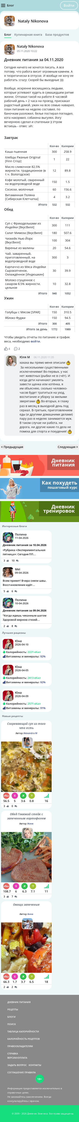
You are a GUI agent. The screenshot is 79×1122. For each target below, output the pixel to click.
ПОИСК (11, 1024)
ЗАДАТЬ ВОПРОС (17, 1065)
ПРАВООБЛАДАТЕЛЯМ (20, 1046)
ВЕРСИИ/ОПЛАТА (17, 1057)
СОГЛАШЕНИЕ (15, 1072)
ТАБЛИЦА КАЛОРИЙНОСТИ (23, 1031)
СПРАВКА (12, 1053)
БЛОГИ (11, 1016)
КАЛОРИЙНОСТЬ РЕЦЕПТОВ (23, 1038)
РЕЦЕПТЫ (12, 1009)
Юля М (25, 357)
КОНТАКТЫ (35, 1065)
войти (35, 341)
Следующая (68, 447)
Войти (69, 5)
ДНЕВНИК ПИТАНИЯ (19, 1002)
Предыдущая (12, 447)
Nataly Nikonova (33, 21)
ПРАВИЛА (30, 1072)
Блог (7, 35)
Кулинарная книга (28, 35)
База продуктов (57, 35)
